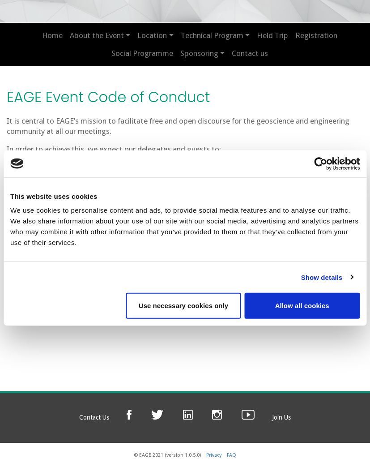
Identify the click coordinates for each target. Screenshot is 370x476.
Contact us (250, 53)
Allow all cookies (302, 305)
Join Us (281, 417)
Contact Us (94, 417)
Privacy (213, 455)
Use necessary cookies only (183, 305)
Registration (316, 35)
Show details (322, 277)
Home (52, 35)
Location (152, 35)
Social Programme (142, 53)
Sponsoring (199, 53)
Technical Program (212, 35)
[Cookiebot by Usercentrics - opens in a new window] (320, 163)
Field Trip (272, 35)
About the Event (97, 35)
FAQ (231, 455)
